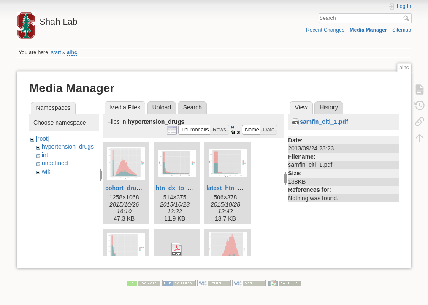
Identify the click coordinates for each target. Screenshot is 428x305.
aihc (72, 52)
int (45, 155)
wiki (46, 171)
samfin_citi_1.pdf (324, 121)
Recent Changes (325, 30)
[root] (42, 138)
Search (407, 18)
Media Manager (368, 30)
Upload (161, 107)
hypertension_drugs (68, 146)
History (329, 107)
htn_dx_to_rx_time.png (188, 188)
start (56, 52)
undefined (55, 163)
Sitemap (401, 30)
